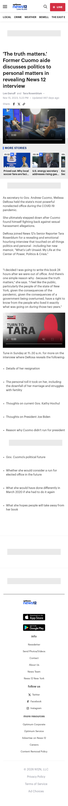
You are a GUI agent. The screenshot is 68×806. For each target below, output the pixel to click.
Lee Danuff (9, 93)
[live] (57, 7)
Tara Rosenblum (32, 93)
